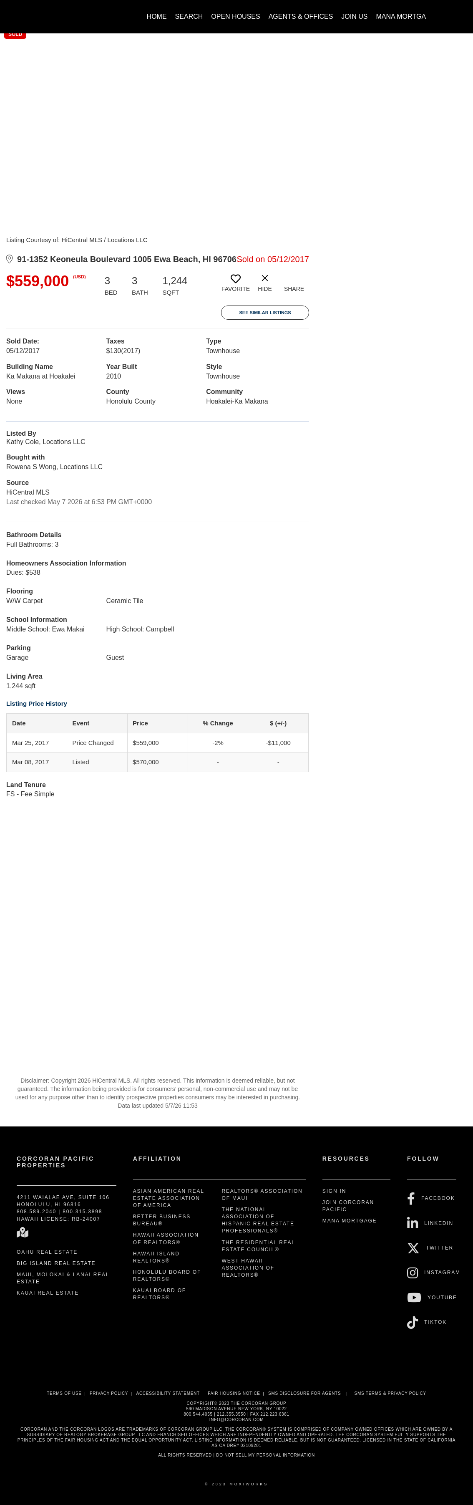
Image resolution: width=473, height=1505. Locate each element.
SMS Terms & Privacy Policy (390, 1393)
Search (189, 16)
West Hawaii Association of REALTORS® (248, 1268)
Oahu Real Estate (47, 1252)
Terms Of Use (64, 1393)
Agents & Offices (301, 16)
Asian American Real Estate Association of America (168, 1198)
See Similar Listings (265, 312)
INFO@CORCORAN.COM (236, 1419)
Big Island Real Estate (56, 1263)
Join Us (354, 16)
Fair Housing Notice (234, 1393)
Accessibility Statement (168, 1393)
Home (157, 16)
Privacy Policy (109, 1393)
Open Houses (235, 16)
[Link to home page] (44, 12)
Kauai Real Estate (48, 1293)
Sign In (334, 1191)
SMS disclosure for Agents (304, 1393)
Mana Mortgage (405, 16)
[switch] (235, 286)
